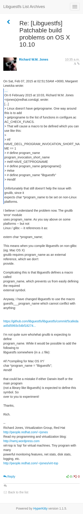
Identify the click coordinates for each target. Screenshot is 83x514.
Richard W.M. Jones (33, 59)
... (6, 91)
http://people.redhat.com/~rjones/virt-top (30, 463)
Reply (9, 476)
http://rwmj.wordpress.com (21, 441)
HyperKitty (40, 508)
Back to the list (15, 492)
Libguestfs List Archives (24, 6)
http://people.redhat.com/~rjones (25, 432)
